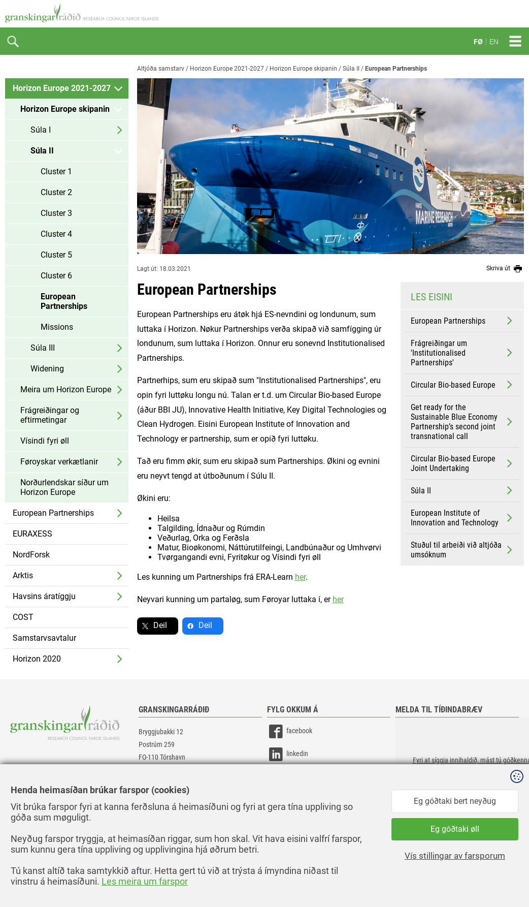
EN (494, 41)
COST (23, 617)
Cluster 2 (56, 192)
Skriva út (505, 268)
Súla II (42, 150)
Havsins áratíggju (44, 596)
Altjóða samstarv (160, 68)
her (300, 577)
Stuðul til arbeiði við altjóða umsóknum (462, 549)
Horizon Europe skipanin (65, 109)
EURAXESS (32, 534)
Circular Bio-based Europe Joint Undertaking (462, 463)
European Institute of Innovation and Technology (462, 517)
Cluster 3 (56, 213)
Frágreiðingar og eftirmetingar (49, 415)
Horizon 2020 (37, 659)
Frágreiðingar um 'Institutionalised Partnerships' (462, 352)
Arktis (23, 575)
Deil (160, 625)
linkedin (287, 754)
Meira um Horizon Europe (65, 389)
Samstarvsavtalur (44, 638)
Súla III (42, 348)
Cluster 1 (56, 171)
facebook (289, 731)
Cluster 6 (56, 275)
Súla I (40, 130)
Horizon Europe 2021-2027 (62, 88)
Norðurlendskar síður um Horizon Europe (64, 487)
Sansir (516, 877)
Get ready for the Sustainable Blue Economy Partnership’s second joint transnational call (462, 421)
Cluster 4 (56, 234)
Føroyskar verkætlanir (59, 461)
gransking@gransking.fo (173, 787)
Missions (57, 327)
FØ (478, 41)
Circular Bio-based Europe (462, 385)
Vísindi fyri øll (44, 441)
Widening (47, 368)
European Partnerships (64, 301)
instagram (291, 777)
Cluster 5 (56, 255)
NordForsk (31, 554)
